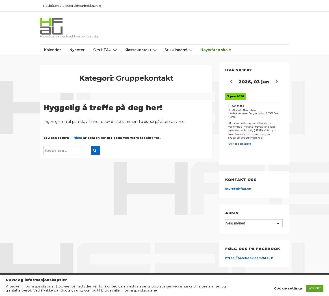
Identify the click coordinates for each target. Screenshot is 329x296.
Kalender (52, 50)
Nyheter (77, 50)
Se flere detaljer (239, 143)
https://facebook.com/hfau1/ (249, 258)
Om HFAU (105, 50)
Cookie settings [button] (288, 288)
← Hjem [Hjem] (76, 137)
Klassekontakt (141, 50)
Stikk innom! (179, 50)
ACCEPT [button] (315, 288)
